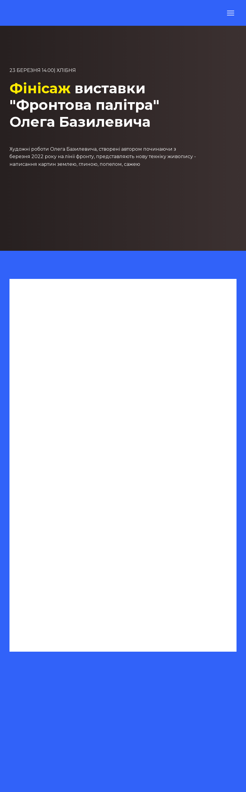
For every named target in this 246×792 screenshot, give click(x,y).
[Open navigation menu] (231, 13)
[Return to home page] (24, 13)
